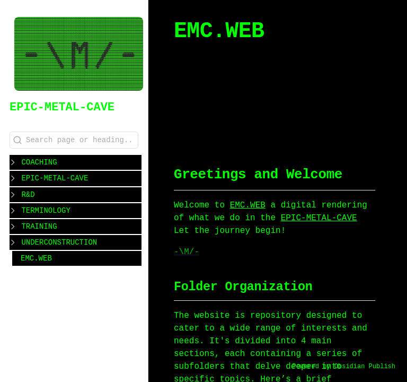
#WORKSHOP (211, 112)
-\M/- (186, 252)
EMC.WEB (36, 258)
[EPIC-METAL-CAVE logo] (79, 55)
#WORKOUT (320, 99)
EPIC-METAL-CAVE (62, 107)
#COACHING (267, 99)
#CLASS (310, 112)
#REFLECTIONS (218, 125)
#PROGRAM (264, 112)
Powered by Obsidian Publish (344, 366)
